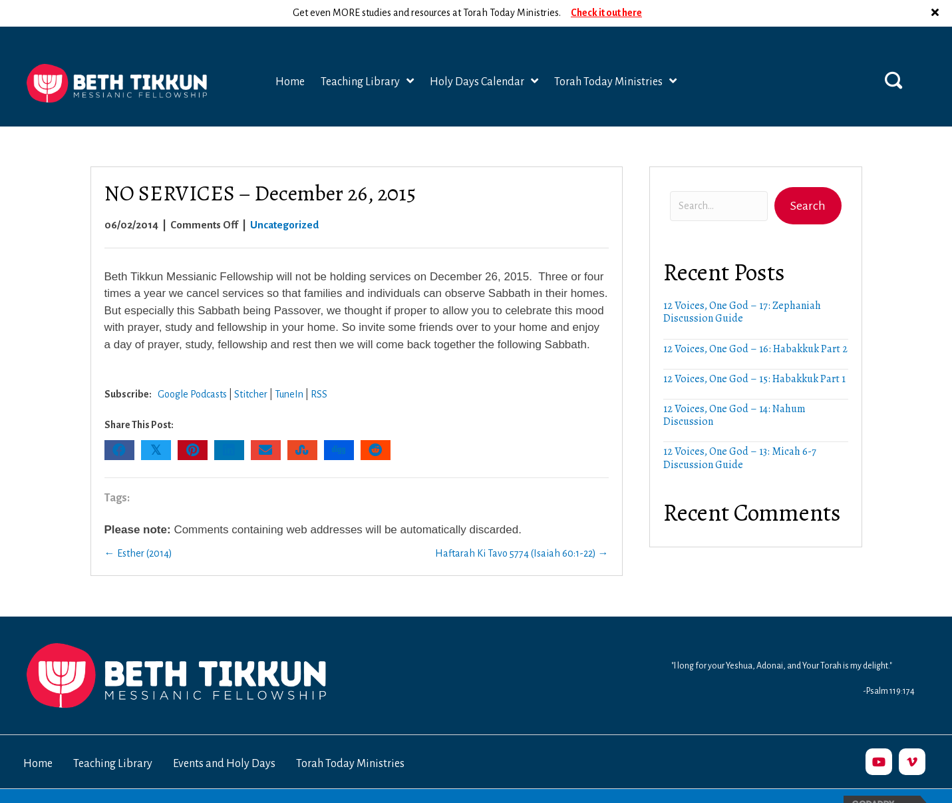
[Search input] (719, 179)
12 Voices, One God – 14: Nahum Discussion (734, 388)
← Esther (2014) (138, 526)
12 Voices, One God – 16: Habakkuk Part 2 (755, 322)
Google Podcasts (192, 367)
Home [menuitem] (38, 737)
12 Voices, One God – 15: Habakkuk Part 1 (754, 352)
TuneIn (289, 367)
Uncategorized (284, 198)
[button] (893, 53)
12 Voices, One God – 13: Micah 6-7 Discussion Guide (739, 431)
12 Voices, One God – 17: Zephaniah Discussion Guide (742, 285)
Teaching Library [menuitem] (112, 737)
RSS (319, 367)
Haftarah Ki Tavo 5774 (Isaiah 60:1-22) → (522, 526)
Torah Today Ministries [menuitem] (350, 737)
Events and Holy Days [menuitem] (224, 737)
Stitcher (250, 367)
